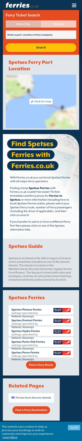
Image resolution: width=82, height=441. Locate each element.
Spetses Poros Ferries (25, 352)
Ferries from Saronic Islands (33, 397)
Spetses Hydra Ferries (25, 331)
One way (58, 24)
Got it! (74, 427)
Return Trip (23, 24)
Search (41, 47)
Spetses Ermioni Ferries (26, 320)
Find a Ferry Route (41, 365)
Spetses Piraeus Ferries (26, 309)
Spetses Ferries (39, 188)
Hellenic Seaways (22, 316)
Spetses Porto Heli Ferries (28, 341)
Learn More (10, 437)
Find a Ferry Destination (31, 410)
